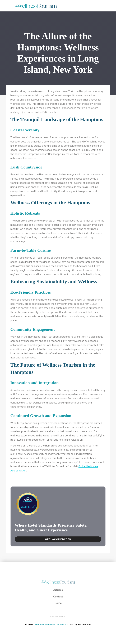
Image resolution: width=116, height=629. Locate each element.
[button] (5, 5)
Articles (58, 592)
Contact (58, 598)
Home (58, 605)
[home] (36, 6)
